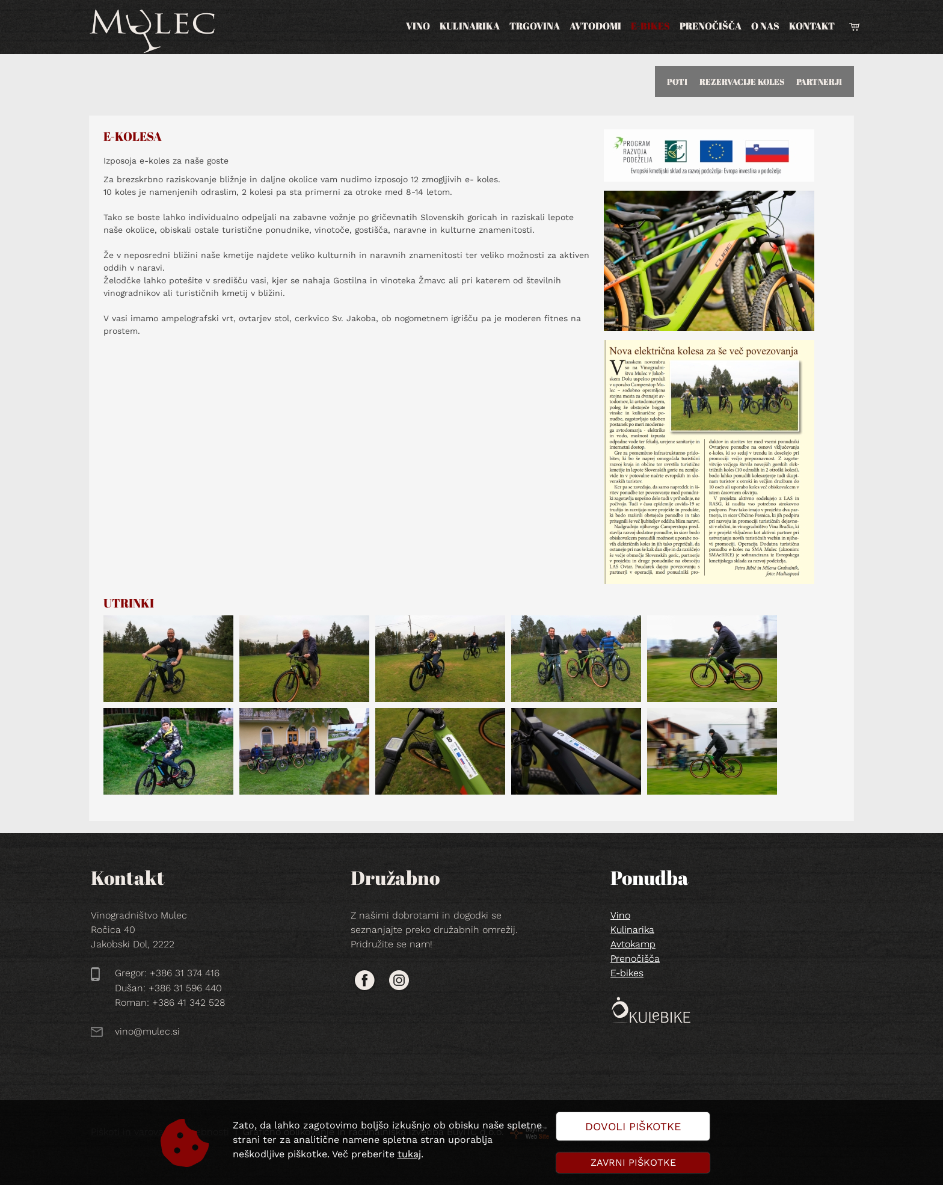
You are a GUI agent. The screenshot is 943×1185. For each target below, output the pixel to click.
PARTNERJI (819, 81)
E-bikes (650, 25)
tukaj (409, 1154)
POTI (677, 81)
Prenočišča (711, 25)
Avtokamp (633, 944)
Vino (418, 25)
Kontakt (812, 25)
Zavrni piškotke (633, 1162)
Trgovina (534, 25)
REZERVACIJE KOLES (741, 81)
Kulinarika (470, 25)
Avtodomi (595, 25)
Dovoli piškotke (633, 1126)
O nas (765, 25)
